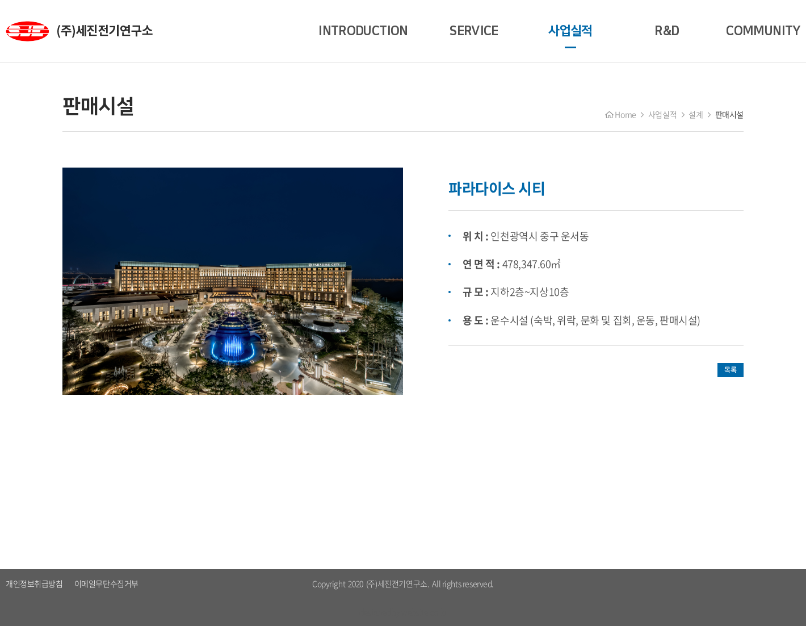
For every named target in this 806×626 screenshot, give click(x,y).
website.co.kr (424, 611)
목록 (730, 370)
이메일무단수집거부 (106, 583)
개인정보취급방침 (34, 583)
